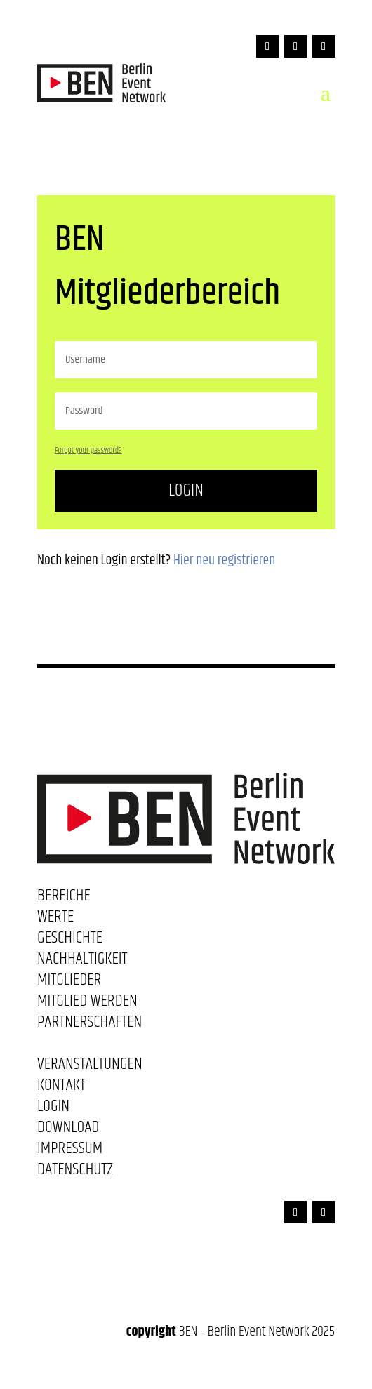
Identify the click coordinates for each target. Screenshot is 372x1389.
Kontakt (61, 1088)
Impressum (69, 1151)
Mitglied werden (87, 1003)
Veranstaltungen (89, 1067)
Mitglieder (69, 982)
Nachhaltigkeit (82, 961)
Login (186, 490)
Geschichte (69, 940)
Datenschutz (75, 1172)
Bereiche (64, 898)
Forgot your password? (88, 450)
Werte (55, 919)
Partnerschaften (89, 1024)
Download (68, 1130)
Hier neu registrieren (224, 560)
